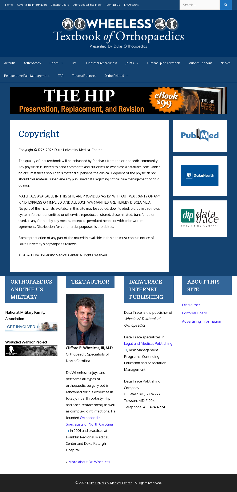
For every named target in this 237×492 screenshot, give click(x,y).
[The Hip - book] (118, 112)
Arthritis (9, 63)
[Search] (226, 5)
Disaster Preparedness (101, 63)
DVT (75, 63)
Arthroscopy (32, 63)
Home (9, 4)
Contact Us (113, 4)
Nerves (225, 63)
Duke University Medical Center (109, 483)
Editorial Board (60, 4)
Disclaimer (191, 305)
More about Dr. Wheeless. (89, 462)
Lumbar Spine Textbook (163, 63)
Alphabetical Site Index (87, 4)
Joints (134, 63)
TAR (61, 76)
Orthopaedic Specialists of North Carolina (89, 423)
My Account (131, 4)
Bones (58, 63)
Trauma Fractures (84, 76)
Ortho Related (119, 75)
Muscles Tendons (200, 63)
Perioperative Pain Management (26, 76)
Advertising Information (32, 4)
